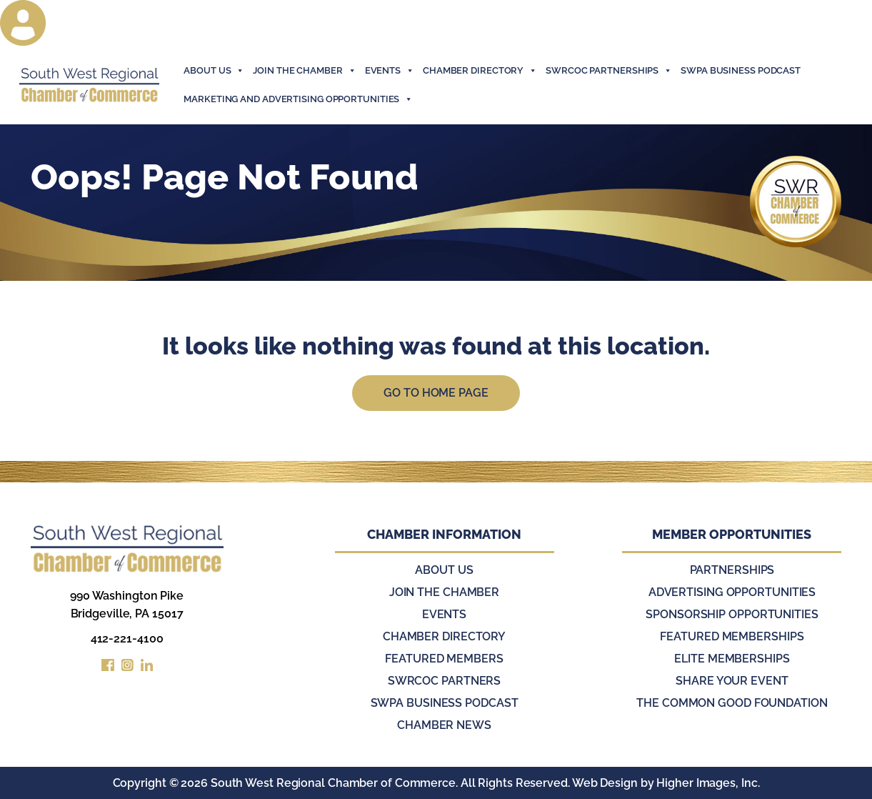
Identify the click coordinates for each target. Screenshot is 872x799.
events (389, 70)
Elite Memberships (731, 658)
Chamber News (444, 725)
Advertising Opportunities (732, 592)
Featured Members (444, 658)
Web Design (605, 783)
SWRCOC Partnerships (609, 70)
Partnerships (732, 570)
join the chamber (304, 70)
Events (444, 614)
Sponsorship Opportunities (732, 614)
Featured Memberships (731, 636)
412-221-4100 (127, 638)
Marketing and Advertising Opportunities (298, 99)
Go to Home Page (436, 393)
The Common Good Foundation (731, 703)
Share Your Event (732, 681)
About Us (214, 70)
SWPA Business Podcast (741, 70)
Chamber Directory (480, 70)
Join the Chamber (444, 592)
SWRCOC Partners (444, 681)
